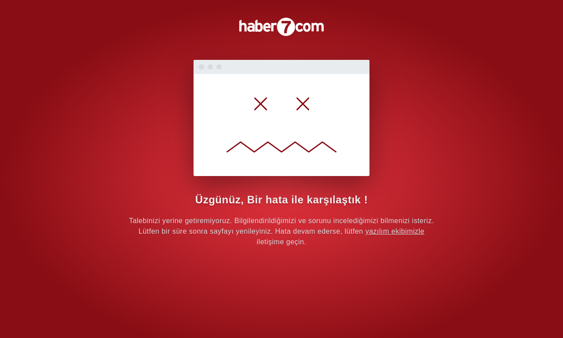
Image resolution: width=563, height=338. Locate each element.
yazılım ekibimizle (395, 231)
